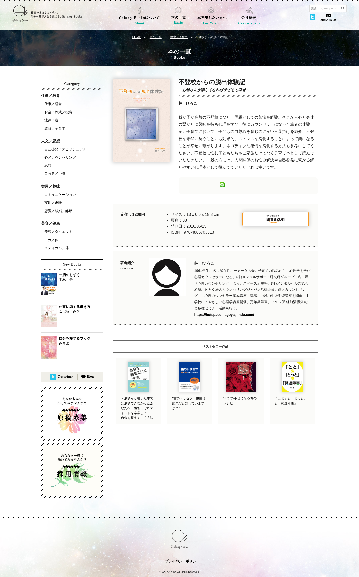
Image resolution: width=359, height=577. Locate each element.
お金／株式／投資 (57, 110)
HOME (136, 37)
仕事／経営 (52, 103)
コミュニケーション (59, 185)
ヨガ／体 (50, 226)
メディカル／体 (55, 233)
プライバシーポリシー (182, 546)
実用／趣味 (52, 192)
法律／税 (50, 117)
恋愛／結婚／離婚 (57, 199)
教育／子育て (179, 37)
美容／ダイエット (57, 219)
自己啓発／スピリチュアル (64, 144)
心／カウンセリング (59, 151)
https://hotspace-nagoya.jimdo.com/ (224, 315)
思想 (46, 158)
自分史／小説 (53, 165)
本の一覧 (156, 37)
